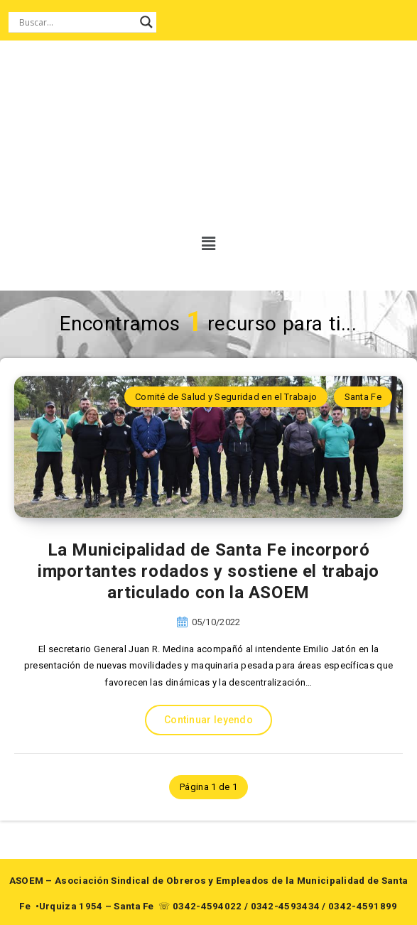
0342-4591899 (363, 906)
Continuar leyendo (208, 719)
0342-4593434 (285, 906)
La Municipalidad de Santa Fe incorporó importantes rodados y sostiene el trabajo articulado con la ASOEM (208, 571)
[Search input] (76, 22)
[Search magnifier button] (146, 22)
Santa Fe (363, 396)
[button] (203, 243)
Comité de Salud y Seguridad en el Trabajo (226, 396)
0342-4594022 (207, 906)
